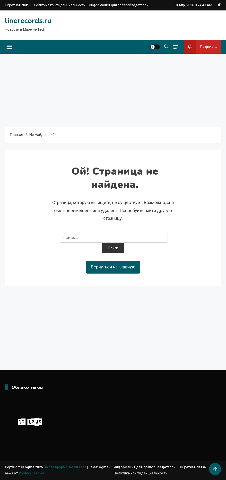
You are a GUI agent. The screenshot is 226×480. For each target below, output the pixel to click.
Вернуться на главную (113, 266)
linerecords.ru (28, 21)
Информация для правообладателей (118, 5)
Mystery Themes (31, 473)
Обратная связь (18, 5)
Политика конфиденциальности (60, 5)
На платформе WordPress (65, 467)
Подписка (200, 47)
